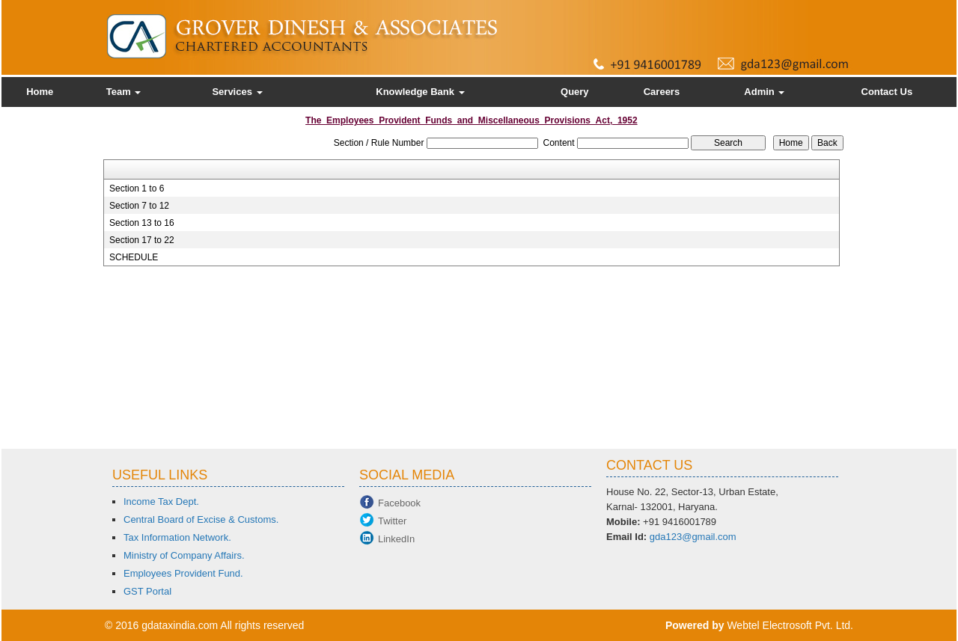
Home (39, 91)
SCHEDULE (133, 257)
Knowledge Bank (420, 91)
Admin (764, 91)
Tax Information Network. (177, 537)
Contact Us (887, 91)
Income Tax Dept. (161, 501)
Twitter (392, 521)
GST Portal (147, 591)
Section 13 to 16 (141, 223)
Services (237, 91)
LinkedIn (396, 539)
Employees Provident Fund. (183, 573)
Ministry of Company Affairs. (184, 555)
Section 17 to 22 (141, 240)
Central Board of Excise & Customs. (200, 519)
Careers (662, 91)
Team (123, 91)
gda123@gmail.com (693, 536)
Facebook (399, 503)
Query (575, 91)
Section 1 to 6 (136, 188)
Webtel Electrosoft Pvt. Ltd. (790, 625)
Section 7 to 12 (139, 205)
